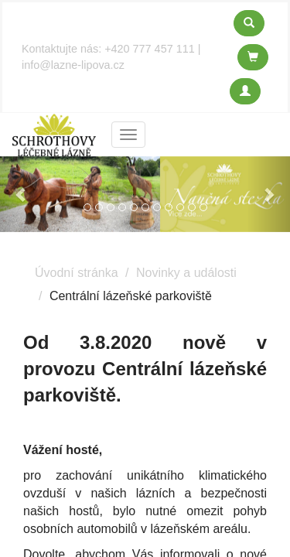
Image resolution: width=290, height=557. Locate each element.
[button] (21, 194)
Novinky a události (186, 272)
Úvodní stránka (76, 272)
